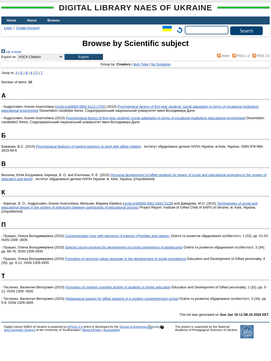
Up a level (11, 52)
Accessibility (111, 329)
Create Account (27, 28)
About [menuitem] (32, 20)
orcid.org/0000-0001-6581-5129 (148, 203)
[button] (83, 57)
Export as (8, 57)
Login (8, 28)
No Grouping (160, 64)
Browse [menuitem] (53, 20)
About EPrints (91, 329)
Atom (223, 56)
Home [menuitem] (11, 20)
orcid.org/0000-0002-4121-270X (80, 107)
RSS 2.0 (260, 56)
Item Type (140, 64)
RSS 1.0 (240, 56)
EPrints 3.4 (74, 326)
